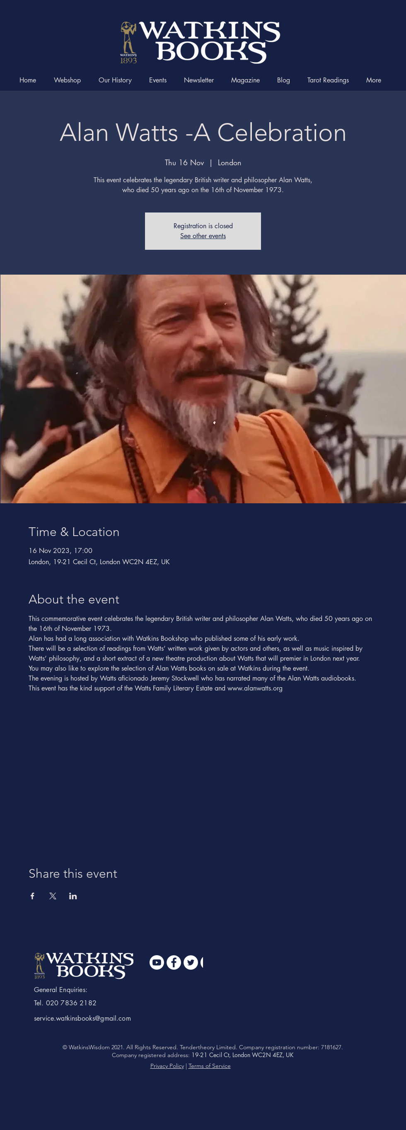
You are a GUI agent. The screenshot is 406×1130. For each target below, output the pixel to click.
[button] (376, 80)
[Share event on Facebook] (32, 896)
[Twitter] (191, 962)
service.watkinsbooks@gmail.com (82, 1018)
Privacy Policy (167, 1066)
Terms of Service (209, 1066)
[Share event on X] (53, 896)
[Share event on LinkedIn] (73, 896)
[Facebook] (174, 962)
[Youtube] (157, 962)
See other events (203, 236)
